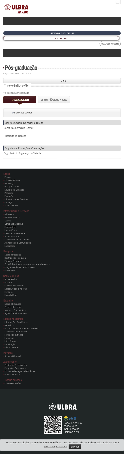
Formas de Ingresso (13, 334)
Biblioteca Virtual (12, 217)
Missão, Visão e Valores (15, 288)
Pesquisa (8, 192)
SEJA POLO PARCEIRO (110, 44)
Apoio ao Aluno (11, 236)
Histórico (8, 291)
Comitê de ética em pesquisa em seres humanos (27, 264)
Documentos (10, 270)
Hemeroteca (10, 226)
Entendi (75, 446)
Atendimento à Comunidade (17, 242)
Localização (9, 245)
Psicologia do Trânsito (15, 135)
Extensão (8, 196)
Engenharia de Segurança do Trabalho (23, 153)
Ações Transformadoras (15, 313)
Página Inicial (8, 73)
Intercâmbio (10, 341)
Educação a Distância (14, 189)
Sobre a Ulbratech (12, 356)
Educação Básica (12, 180)
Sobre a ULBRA (11, 205)
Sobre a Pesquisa (12, 254)
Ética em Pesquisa (12, 260)
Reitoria (8, 282)
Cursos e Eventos (12, 306)
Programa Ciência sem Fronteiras (19, 267)
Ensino (7, 177)
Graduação (9, 183)
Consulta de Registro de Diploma (19, 371)
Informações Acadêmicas (16, 322)
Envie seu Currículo (13, 383)
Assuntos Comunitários (15, 310)
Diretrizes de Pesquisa (15, 257)
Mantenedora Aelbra (14, 285)
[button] (56, 112)
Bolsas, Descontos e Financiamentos (21, 328)
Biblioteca (8, 214)
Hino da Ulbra (10, 295)
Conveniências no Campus (17, 239)
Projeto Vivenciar (12, 374)
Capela (7, 220)
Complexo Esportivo (13, 223)
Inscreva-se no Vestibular (62, 33)
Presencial (19, 100)
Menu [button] (62, 80)
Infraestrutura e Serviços (16, 199)
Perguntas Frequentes (14, 368)
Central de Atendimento (15, 364)
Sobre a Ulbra (10, 279)
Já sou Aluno (61, 38)
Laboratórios (10, 230)
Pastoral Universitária (14, 233)
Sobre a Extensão (12, 303)
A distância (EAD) (54, 100)
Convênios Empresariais (15, 331)
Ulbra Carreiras (11, 347)
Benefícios (9, 325)
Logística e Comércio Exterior (18, 127)
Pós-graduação (21, 67)
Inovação (8, 202)
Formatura (9, 337)
